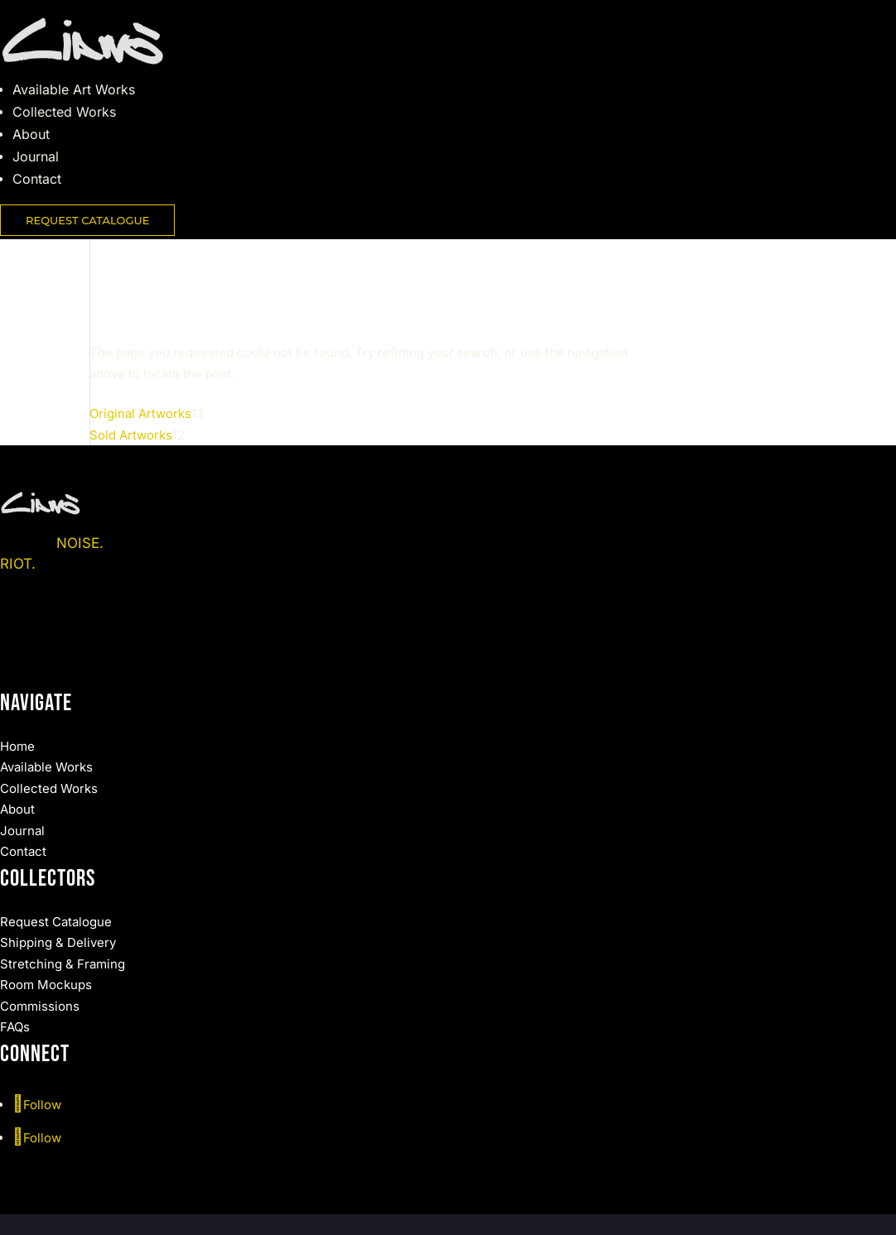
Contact (36, 179)
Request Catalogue (56, 922)
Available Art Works (73, 89)
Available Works (46, 767)
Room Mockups (46, 984)
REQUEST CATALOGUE (87, 220)
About (31, 134)
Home (17, 746)
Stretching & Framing (62, 964)
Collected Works (64, 111)
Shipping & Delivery (58, 942)
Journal (35, 156)
